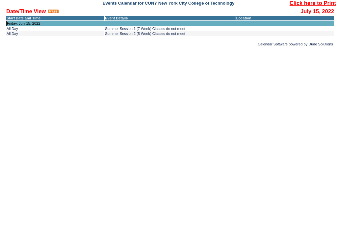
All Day (12, 29)
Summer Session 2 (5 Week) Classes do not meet (145, 34)
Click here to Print (313, 3)
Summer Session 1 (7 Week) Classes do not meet (145, 29)
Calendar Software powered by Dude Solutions (295, 44)
